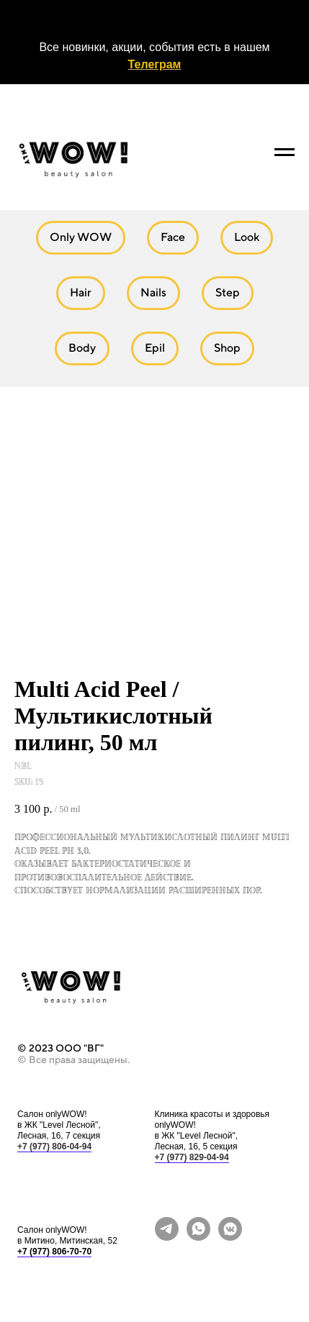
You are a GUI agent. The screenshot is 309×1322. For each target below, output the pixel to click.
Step (227, 292)
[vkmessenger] (230, 1237)
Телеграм (155, 64)
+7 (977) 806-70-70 (54, 1251)
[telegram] (167, 1237)
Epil (155, 348)
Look (246, 237)
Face (173, 237)
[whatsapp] (198, 1237)
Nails (153, 292)
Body (82, 348)
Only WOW (81, 237)
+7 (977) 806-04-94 (54, 1146)
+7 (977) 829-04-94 (192, 1157)
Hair (80, 292)
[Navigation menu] (284, 152)
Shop (227, 348)
